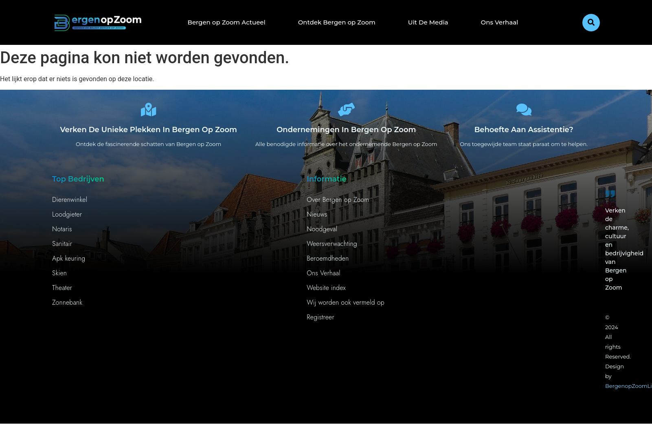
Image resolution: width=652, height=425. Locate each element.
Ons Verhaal (499, 22)
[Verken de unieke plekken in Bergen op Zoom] (148, 111)
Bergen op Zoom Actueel (227, 22)
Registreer (320, 320)
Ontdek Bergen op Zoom (336, 22)
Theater (62, 290)
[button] (591, 22)
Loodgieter (67, 217)
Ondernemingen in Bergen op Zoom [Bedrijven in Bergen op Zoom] (346, 132)
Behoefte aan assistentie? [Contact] (523, 132)
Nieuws (317, 217)
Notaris (62, 232)
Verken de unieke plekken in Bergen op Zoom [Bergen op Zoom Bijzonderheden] (148, 132)
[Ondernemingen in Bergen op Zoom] (346, 111)
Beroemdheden (328, 261)
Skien (59, 276)
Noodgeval (322, 232)
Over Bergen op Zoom (338, 202)
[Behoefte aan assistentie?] (524, 111)
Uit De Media (428, 22)
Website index (326, 290)
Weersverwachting (332, 246)
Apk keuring (68, 261)
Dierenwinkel (69, 202)
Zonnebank (67, 305)
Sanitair (62, 246)
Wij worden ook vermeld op (345, 305)
